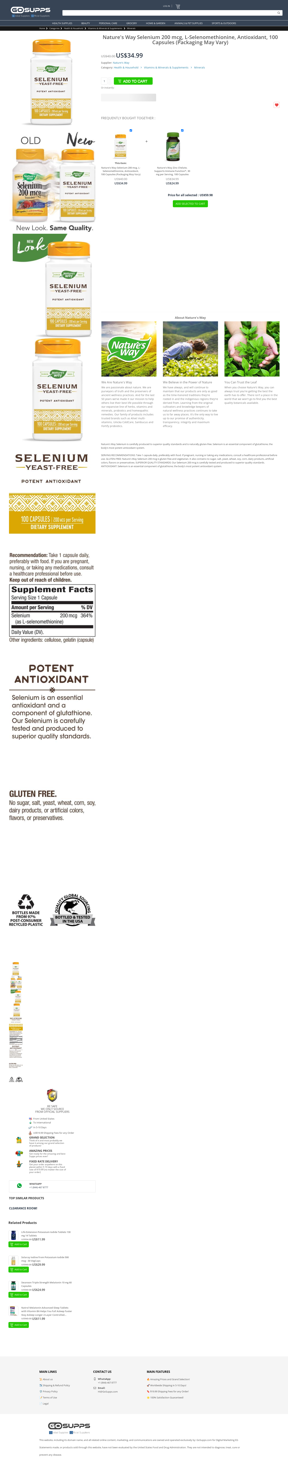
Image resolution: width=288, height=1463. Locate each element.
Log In (166, 6)
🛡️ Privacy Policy (48, 1391)
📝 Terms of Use (48, 1397)
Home (42, 28)
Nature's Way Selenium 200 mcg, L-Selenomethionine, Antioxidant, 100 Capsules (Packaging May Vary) (121, 171)
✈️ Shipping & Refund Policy (54, 1385)
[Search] (171, 13)
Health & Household (73, 28)
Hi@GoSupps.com (108, 1391)
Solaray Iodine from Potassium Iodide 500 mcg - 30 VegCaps (45, 1259)
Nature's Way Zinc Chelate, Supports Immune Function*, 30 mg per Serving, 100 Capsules (172, 171)
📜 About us (46, 1379)
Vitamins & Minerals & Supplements (105, 28)
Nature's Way (121, 62)
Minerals (131, 28)
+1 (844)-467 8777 (38, 1187)
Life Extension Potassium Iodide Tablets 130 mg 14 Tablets (46, 1233)
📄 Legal (43, 1403)
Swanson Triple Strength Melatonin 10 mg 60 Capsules (46, 1284)
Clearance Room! (23, 1208)
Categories (54, 28)
